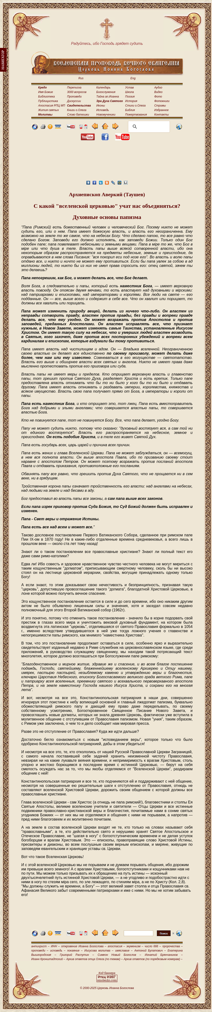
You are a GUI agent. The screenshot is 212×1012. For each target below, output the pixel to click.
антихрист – (40, 946)
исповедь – (58, 950)
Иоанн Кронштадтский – (48, 959)
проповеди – (39, 950)
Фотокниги (161, 101)
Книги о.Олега (76, 110)
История (131, 101)
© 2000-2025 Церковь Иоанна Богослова (107, 988)
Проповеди (74, 96)
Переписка (74, 87)
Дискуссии (74, 101)
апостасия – (116, 946)
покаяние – (75, 950)
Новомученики (105, 114)
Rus (80, 78)
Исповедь (102, 110)
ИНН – (55, 946)
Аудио (158, 87)
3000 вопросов (77, 92)
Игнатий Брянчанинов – (164, 954)
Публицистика (48, 101)
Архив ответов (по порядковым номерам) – (153, 959)
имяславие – (123, 950)
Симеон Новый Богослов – (119, 954)
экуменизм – (134, 946)
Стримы (160, 105)
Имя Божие (45, 92)
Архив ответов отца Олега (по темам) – (94, 959)
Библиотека (46, 96)
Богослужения (105, 92)
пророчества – (172, 946)
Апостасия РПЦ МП (51, 105)
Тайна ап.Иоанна (107, 96)
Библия (130, 110)
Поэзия (130, 96)
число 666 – (153, 946)
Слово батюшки (78, 114)
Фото (158, 96)
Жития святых (48, 110)
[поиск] (148, 127)
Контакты (161, 114)
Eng (132, 78)
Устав (129, 87)
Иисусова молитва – (99, 950)
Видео (158, 92)
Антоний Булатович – (150, 950)
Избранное (161, 110)
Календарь (103, 87)
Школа (129, 92)
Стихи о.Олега (135, 105)
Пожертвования (136, 114)
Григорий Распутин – (77, 954)
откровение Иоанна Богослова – (83, 946)
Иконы (100, 105)
